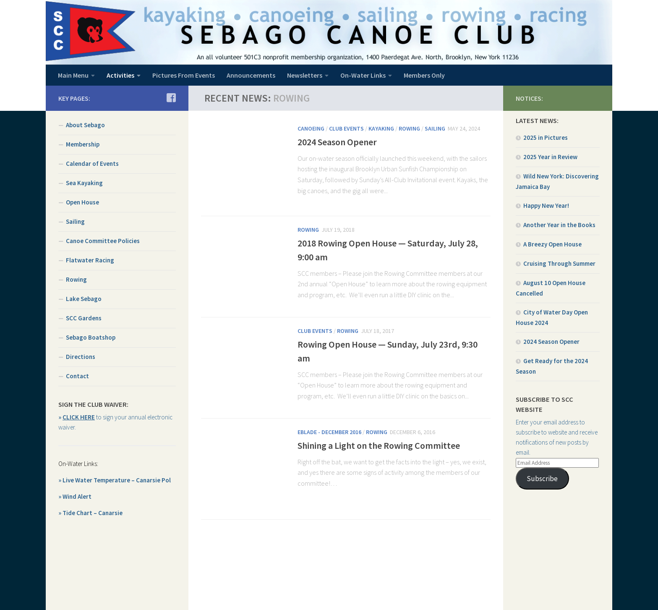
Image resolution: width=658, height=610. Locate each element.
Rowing (409, 128)
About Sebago (85, 125)
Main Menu (73, 75)
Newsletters (304, 75)
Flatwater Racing (90, 260)
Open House (82, 202)
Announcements (251, 75)
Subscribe (542, 478)
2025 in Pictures (545, 137)
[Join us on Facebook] (171, 98)
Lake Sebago (84, 299)
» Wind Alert (74, 496)
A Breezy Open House (552, 244)
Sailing (435, 128)
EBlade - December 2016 (329, 432)
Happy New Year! (546, 205)
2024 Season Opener (337, 142)
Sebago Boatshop (90, 337)
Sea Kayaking (84, 183)
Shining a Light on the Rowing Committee (379, 445)
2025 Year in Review (550, 157)
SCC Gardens (84, 318)
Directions (80, 357)
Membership (82, 144)
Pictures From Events (183, 75)
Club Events (346, 128)
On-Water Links (363, 75)
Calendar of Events (92, 164)
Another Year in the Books (559, 225)
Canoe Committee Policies (103, 241)
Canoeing (311, 128)
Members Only (424, 75)
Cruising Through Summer (559, 263)
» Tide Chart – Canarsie (90, 513)
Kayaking (381, 128)
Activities (120, 75)
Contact (77, 376)
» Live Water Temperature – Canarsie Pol (114, 480)
